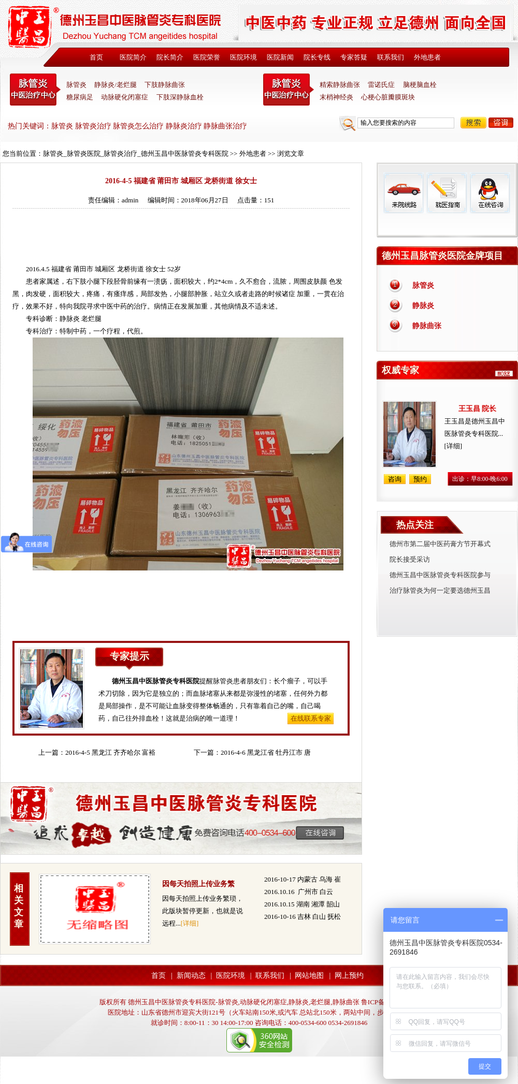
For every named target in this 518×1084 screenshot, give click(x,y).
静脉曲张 (426, 326)
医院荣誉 (206, 57)
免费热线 (447, 225)
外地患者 (427, 57)
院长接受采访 (410, 559)
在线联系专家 (311, 718)
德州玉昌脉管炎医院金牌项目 (442, 256)
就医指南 (446, 192)
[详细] (190, 923)
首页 (96, 57)
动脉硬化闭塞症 (124, 97)
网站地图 (309, 975)
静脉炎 (70, 319)
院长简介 (169, 57)
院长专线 (317, 57)
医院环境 (243, 57)
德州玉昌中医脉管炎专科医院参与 (440, 575)
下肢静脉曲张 (165, 85)
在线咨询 (489, 192)
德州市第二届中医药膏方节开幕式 (440, 544)
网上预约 (349, 975)
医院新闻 (280, 57)
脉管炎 (76, 85)
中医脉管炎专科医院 (35, 90)
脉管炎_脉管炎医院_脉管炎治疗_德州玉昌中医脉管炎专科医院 (135, 153)
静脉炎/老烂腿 (115, 85)
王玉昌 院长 (477, 409)
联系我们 (390, 57)
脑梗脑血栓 (420, 85)
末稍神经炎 (288, 90)
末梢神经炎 (336, 97)
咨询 (500, 122)
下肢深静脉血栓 (180, 97)
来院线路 (403, 192)
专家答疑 (353, 57)
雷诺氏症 (381, 85)
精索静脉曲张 (340, 85)
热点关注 (415, 525)
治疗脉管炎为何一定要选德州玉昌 (440, 590)
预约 (420, 479)
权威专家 (400, 370)
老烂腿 (91, 319)
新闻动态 (191, 975)
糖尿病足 (79, 97)
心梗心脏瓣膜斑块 (388, 97)
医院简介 (133, 57)
